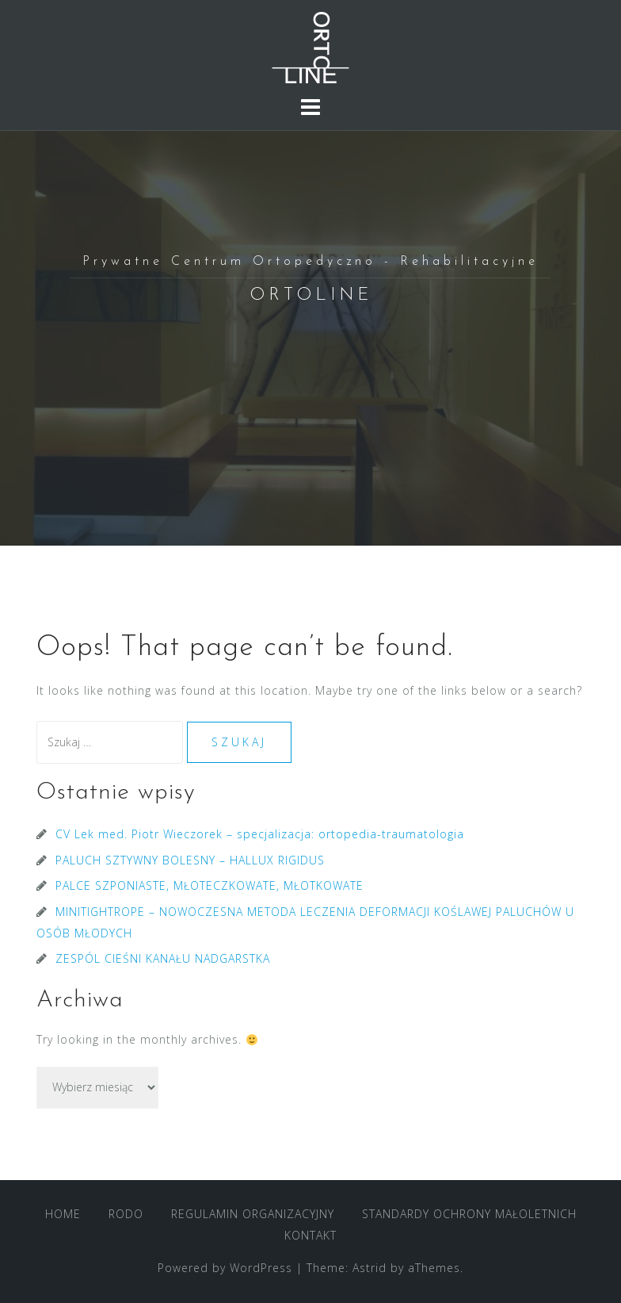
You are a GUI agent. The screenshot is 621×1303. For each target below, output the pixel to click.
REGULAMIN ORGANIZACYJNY (252, 1213)
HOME (63, 1213)
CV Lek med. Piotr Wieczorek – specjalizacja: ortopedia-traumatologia (259, 833)
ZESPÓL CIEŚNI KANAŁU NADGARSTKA (162, 958)
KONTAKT (310, 1235)
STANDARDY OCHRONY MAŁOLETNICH (469, 1213)
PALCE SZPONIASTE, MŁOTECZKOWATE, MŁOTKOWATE (209, 885)
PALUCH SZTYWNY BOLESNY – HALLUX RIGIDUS (190, 860)
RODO (126, 1213)
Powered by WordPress (225, 1267)
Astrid (369, 1267)
